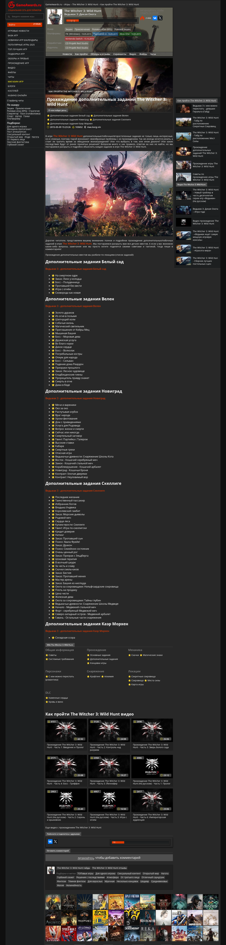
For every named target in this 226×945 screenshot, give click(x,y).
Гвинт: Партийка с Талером (71, 444)
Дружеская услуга (65, 344)
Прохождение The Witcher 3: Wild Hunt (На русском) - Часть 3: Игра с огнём (109, 825)
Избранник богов (65, 509)
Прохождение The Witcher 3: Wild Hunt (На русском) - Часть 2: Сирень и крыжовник (65, 825)
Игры (67, 4)
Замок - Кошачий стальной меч (74, 468)
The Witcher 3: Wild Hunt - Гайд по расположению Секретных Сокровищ (205, 124)
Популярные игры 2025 (21, 44)
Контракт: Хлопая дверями (71, 478)
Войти (25, 25)
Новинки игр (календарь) (23, 40)
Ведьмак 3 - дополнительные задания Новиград (75, 403)
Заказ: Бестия (63, 578)
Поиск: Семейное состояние (72, 554)
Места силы (154, 686)
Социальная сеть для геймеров (25, 6)
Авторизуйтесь (86, 866)
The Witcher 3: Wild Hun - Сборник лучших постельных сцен (204, 263)
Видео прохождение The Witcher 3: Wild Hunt (205, 224)
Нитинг (59, 540)
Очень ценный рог (66, 557)
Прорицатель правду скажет (72, 382)
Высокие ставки (64, 447)
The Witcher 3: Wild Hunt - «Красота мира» (203, 250)
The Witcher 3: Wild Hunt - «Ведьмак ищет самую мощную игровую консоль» (206, 237)
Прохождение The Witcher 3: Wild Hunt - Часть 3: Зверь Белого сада (151, 752)
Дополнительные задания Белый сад (70, 109)
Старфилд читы (15, 100)
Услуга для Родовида (67, 430)
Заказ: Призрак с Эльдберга (71, 560)
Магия (154, 889)
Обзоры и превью (18, 58)
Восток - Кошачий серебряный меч (76, 465)
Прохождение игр (18, 63)
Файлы (12, 72)
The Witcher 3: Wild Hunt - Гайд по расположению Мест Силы (205, 138)
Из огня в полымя (66, 320)
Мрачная (94, 889)
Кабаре (59, 451)
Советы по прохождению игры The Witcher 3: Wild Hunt (204, 178)
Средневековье (141, 889)
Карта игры (137, 690)
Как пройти (81, 48)
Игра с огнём (63, 293)
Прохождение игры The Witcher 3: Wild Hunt (204, 165)
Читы (11, 76)
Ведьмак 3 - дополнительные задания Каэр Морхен (77, 636)
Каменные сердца (58, 703)
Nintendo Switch (146, 33)
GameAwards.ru (53, 4)
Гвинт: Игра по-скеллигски (71, 533)
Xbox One (121, 33)
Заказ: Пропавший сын (69, 543)
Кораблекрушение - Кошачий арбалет (78, 471)
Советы (52, 660)
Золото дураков (64, 317)
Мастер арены (63, 585)
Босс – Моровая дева (67, 341)
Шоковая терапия (66, 564)
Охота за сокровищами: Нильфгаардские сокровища (86, 591)
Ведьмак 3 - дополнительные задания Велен (73, 310)
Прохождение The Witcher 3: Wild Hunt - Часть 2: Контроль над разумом (108, 753)
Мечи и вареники (65, 409)
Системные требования (61, 664)
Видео (11, 67)
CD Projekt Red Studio (76, 37)
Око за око (62, 413)
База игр (13, 35)
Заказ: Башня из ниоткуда (70, 588)
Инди (27, 136)
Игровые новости (18, 30)
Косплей (13, 90)
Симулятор (13, 113)
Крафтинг (95, 682)
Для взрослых (81, 889)
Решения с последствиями (87, 885)
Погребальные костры (68, 358)
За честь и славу (65, 571)
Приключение (23, 108)
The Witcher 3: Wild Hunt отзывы (103, 876)
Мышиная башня (65, 338)
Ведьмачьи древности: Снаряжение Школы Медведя (86, 609)
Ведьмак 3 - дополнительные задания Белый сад (75, 273)
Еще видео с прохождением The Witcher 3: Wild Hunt (73, 835)
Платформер (13, 118)
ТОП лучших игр (17, 49)
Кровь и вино (56, 707)
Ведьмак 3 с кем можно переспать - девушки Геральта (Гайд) (204, 109)
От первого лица (16, 139)
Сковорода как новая (68, 297)
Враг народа (62, 420)
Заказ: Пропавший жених (70, 581)
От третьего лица (124, 885)
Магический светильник (69, 331)
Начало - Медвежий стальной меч (75, 612)
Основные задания (100, 660)
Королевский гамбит (67, 516)
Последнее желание (67, 502)
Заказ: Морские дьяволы (70, 519)
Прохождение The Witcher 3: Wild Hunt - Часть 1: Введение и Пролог (66, 752)
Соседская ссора (65, 643)
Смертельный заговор (68, 440)
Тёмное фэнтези (64, 889)
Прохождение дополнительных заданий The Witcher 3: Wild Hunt (205, 152)
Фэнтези (161, 885)
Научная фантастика (18, 141)
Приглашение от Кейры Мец (72, 334)
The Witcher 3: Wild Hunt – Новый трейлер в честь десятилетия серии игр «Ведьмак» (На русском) (204, 196)
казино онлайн (17, 95)
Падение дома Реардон (69, 368)
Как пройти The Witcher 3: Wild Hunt (119, 4)
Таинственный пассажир (70, 505)
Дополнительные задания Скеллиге (112, 113)
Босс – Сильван (64, 365)
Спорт (10, 116)
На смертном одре (66, 279)
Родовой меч (63, 523)
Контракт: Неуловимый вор (71, 482)
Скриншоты (119, 48)
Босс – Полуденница (67, 286)
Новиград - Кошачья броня (71, 475)
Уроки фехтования (66, 423)
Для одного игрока (17, 126)
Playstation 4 (97, 33)
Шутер (18, 116)
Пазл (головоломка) (30, 113)
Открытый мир (15, 136)
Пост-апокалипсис (16, 131)
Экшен (10, 108)
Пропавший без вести (68, 290)
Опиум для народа (66, 362)
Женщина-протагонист (19, 129)
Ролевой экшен (118, 29)
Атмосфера (108, 885)
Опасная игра (63, 458)
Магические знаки (153, 660)
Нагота (35, 136)
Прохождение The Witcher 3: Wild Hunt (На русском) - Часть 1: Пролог (151, 789)
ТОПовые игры (85, 881)
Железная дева (64, 602)
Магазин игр (15, 81)
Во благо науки (64, 348)
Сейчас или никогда (67, 437)
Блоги (11, 86)
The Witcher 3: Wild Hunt (85, 4)
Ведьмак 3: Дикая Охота (76, 13)
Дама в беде (62, 389)
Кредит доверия (64, 536)
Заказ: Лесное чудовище (70, 375)
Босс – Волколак (64, 355)
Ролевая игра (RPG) (17, 110)
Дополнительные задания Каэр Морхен (71, 117)
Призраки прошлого (67, 372)
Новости (67, 48)
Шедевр (127, 889)
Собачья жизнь (64, 327)
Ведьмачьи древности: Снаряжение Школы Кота (84, 461)
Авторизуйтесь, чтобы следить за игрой (152, 11)
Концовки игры (98, 668)
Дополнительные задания (104, 664)
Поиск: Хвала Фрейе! (67, 547)
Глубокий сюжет (15, 144)
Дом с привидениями (68, 427)
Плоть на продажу (66, 595)
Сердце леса (62, 526)
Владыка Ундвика (65, 512)
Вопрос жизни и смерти (69, 433)
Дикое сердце (63, 351)
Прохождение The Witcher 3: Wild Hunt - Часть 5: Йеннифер (108, 788)
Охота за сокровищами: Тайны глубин (78, 605)
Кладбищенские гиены (68, 379)
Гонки (26, 116)
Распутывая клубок (66, 416)
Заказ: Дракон (63, 550)
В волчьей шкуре (65, 567)
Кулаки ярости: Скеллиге (70, 530)
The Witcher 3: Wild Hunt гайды (71, 876)
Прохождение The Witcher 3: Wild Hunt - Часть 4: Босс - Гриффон (65, 788)
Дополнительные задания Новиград (69, 113)
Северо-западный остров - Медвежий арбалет (82, 619)
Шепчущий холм (65, 324)
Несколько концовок (111, 889)
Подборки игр (16, 53)
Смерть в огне (63, 386)
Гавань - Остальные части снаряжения (78, 622)
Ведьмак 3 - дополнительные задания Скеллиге (75, 495)
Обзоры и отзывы (100, 48)
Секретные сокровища (143, 682)
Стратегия (34, 110)
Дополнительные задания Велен (111, 109)
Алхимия (109, 682)
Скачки (135, 660)
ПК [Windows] (72, 33)
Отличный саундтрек (144, 885)
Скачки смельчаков (67, 574)
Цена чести (62, 598)
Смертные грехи (65, 454)
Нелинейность (64, 893)
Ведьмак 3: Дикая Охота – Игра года (203, 212)
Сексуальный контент (18, 134)
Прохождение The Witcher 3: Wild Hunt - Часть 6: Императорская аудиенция (151, 825)
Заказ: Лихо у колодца (68, 283)
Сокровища (137, 686)
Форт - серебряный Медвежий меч (76, 616)
